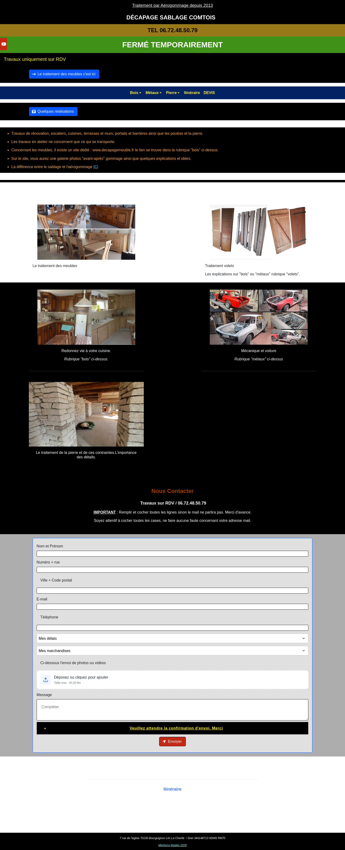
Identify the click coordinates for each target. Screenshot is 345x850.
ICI (95, 167)
